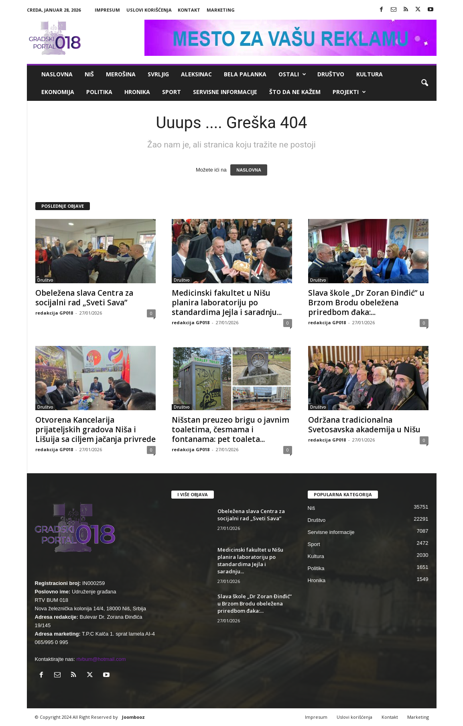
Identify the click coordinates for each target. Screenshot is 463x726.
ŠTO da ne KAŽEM (295, 92)
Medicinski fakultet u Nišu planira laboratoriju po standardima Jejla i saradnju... (227, 302)
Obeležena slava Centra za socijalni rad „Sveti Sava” (84, 298)
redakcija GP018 (54, 313)
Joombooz (133, 717)
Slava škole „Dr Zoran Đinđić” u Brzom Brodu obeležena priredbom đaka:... (366, 302)
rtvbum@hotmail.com (101, 659)
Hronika (137, 92)
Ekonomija (57, 92)
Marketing (221, 10)
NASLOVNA (248, 170)
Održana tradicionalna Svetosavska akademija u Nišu (364, 425)
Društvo (330, 74)
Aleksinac (196, 74)
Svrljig (158, 74)
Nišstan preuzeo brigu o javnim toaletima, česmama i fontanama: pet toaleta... (230, 429)
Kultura (369, 74)
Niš (89, 74)
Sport (171, 92)
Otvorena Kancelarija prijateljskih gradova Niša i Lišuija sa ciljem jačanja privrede (95, 429)
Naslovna (57, 74)
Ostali (292, 74)
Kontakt (189, 10)
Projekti (349, 92)
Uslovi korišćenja (149, 10)
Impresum (107, 10)
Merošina (121, 74)
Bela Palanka (245, 74)
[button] (424, 83)
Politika (99, 92)
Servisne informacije (225, 92)
